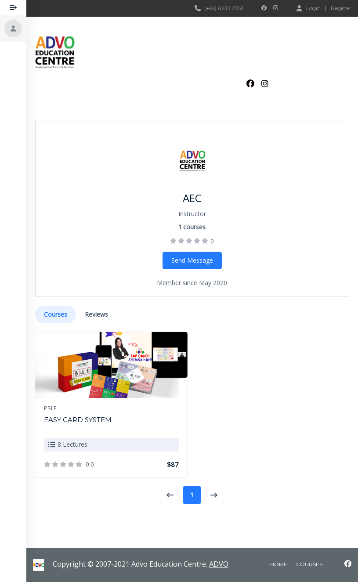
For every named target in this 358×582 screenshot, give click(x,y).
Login (309, 8)
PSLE (50, 408)
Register (341, 8)
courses (309, 564)
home (278, 564)
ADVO (218, 564)
